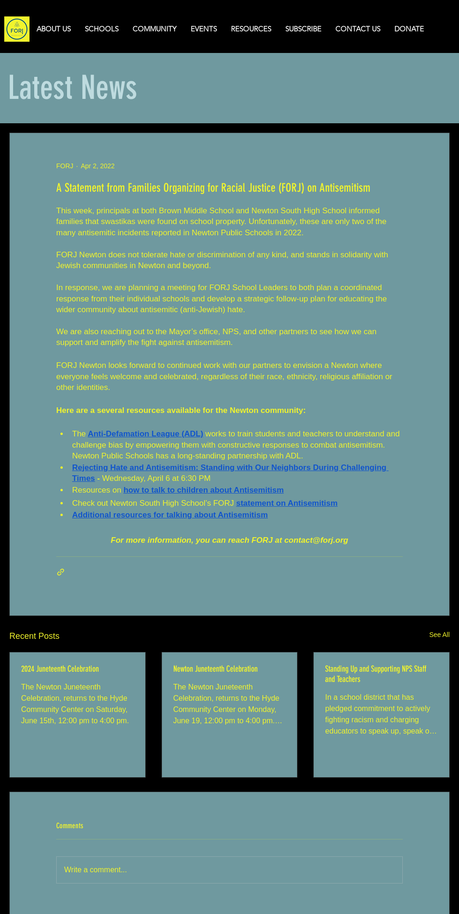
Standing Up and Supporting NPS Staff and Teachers (375, 674)
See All (439, 634)
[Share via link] (60, 572)
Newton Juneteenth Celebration (215, 669)
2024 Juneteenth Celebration (60, 669)
